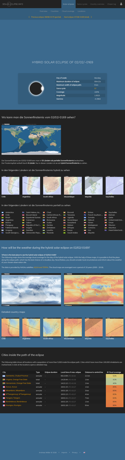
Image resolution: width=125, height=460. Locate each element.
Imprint (64, 452)
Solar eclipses (68, 4)
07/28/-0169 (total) (78, 17)
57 (95, 88)
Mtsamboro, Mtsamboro (15, 390)
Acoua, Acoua (11, 387)
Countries (54, 11)
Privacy (74, 452)
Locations (81, 11)
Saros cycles (82, 4)
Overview (43, 11)
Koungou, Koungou (13, 405)
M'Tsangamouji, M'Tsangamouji (18, 394)
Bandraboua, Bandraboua (16, 401)
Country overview (97, 4)
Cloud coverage (68, 11)
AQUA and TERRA (41, 267)
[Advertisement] (62, 37)
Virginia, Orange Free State (16, 379)
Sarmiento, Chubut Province (17, 376)
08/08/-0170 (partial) (44, 17)
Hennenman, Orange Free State (18, 383)
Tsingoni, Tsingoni (13, 398)
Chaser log (111, 4)
